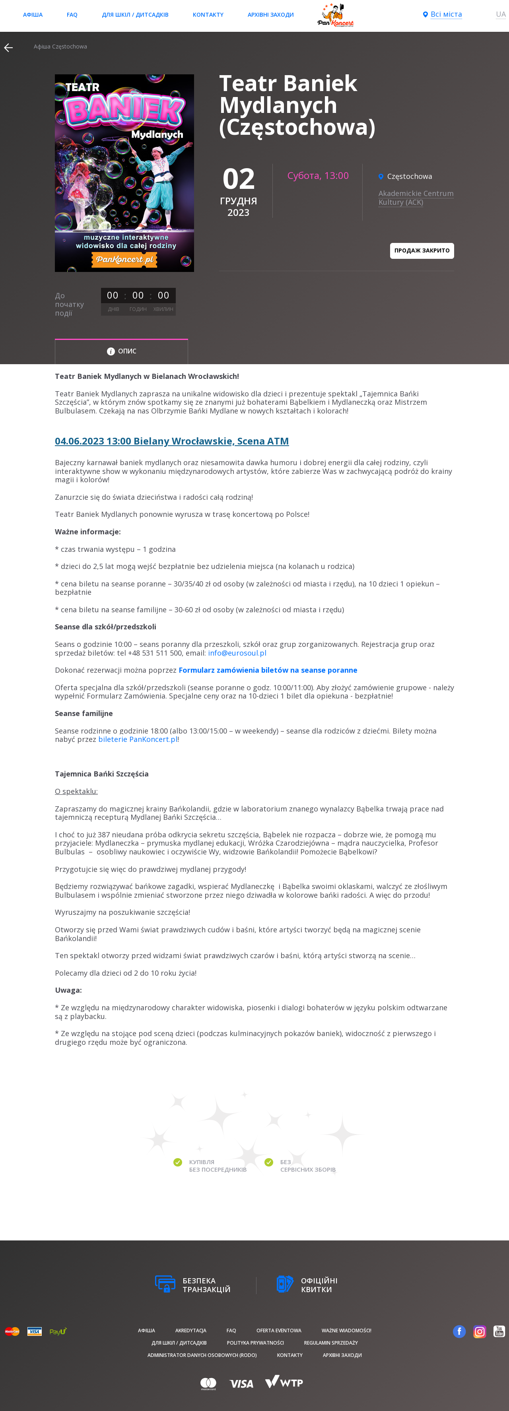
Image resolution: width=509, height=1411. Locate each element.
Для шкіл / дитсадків (135, 14)
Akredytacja (190, 1330)
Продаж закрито (422, 250)
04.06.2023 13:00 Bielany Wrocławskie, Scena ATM (172, 440)
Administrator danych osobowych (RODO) (202, 1355)
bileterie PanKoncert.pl (137, 739)
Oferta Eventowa (278, 1330)
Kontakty (208, 14)
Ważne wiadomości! (346, 1330)
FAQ (72, 14)
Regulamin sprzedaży (331, 1342)
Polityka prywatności (255, 1342)
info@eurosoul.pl (237, 653)
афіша (33, 14)
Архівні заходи (271, 14)
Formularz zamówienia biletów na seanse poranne (268, 670)
